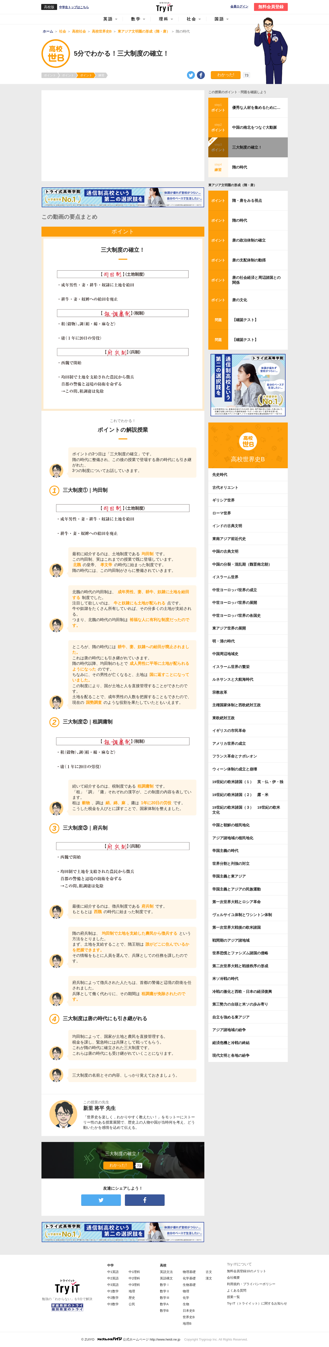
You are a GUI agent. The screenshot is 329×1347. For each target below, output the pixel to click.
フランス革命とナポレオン (234, 756)
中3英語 (113, 1285)
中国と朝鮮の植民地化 (231, 825)
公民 (132, 1304)
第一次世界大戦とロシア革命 (236, 902)
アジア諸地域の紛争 (229, 1030)
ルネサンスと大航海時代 (232, 679)
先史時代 (219, 474)
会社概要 (233, 1277)
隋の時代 (239, 167)
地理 (132, 1291)
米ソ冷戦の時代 (225, 978)
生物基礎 (189, 1285)
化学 (186, 1298)
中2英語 (113, 1278)
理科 (164, 19)
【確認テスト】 (245, 320)
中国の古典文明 (225, 551)
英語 (108, 19)
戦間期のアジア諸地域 (231, 940)
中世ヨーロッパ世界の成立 (234, 590)
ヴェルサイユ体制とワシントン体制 (242, 915)
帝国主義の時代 (225, 850)
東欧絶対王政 (223, 718)
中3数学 (113, 1304)
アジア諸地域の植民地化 (232, 838)
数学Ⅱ (165, 1291)
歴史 (132, 1298)
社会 (192, 19)
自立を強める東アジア (231, 1017)
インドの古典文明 (227, 526)
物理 (186, 1291)
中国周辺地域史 (225, 654)
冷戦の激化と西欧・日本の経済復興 (242, 991)
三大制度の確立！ (247, 147)
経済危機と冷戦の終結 (231, 1043)
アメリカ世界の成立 (229, 743)
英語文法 (166, 1272)
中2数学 (113, 1298)
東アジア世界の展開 (229, 628)
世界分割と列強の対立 (231, 863)
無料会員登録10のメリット (246, 1271)
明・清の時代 (223, 641)
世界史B (189, 1317)
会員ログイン (239, 6)
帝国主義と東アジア (229, 876)
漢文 (209, 1278)
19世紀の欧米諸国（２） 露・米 (242, 795)
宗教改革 (219, 692)
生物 (186, 1304)
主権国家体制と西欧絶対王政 (236, 705)
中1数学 (113, 1291)
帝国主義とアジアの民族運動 (236, 889)
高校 (163, 1265)
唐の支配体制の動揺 (249, 260)
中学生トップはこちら (74, 7)
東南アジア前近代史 (229, 539)
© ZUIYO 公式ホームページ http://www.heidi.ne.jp (130, 1339)
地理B (187, 1323)
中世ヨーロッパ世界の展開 (234, 602)
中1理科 (134, 1272)
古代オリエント (225, 487)
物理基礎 (189, 1272)
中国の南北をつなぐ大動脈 (254, 127)
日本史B (189, 1310)
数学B (164, 1310)
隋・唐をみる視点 (247, 200)
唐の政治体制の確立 (249, 240)
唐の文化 (239, 300)
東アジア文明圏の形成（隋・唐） (232, 185)
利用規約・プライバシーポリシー (251, 1284)
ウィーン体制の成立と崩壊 (234, 769)
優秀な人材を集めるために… (256, 107)
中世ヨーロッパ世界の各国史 (236, 615)
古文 (209, 1272)
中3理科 (134, 1285)
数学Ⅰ (165, 1285)
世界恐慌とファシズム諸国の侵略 (240, 953)
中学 (110, 1265)
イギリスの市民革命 (229, 730)
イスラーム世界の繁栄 (231, 667)
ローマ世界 (221, 513)
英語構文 (166, 1278)
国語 (219, 19)
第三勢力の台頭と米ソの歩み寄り (240, 1004)
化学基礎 (189, 1278)
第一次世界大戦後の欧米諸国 (236, 927)
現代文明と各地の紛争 (231, 1055)
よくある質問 (236, 1290)
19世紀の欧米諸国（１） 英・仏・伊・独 (248, 782)
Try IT (164, 7)
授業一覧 (233, 1297)
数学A (164, 1304)
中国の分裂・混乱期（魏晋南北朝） (242, 564)
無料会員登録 (271, 6)
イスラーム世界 (225, 577)
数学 (136, 19)
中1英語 (113, 1272)
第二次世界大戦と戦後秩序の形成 (240, 966)
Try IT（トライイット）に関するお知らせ (257, 1303)
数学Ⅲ (165, 1298)
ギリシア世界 (223, 500)
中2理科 (134, 1278)
